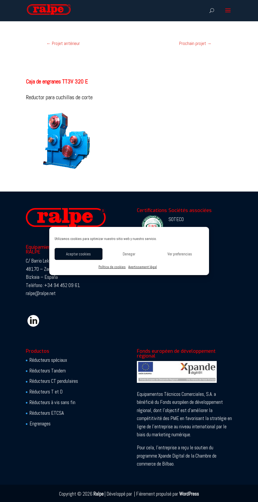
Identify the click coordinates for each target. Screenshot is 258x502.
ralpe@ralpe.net (41, 293)
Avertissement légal (142, 267)
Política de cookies (112, 267)
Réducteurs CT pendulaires (54, 381)
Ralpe (98, 494)
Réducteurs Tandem (48, 370)
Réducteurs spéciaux (48, 360)
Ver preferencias (179, 253)
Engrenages (40, 423)
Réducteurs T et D (46, 391)
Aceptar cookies (78, 253)
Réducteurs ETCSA (47, 413)
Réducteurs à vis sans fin (52, 402)
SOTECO (176, 219)
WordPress (189, 494)
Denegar (129, 253)
